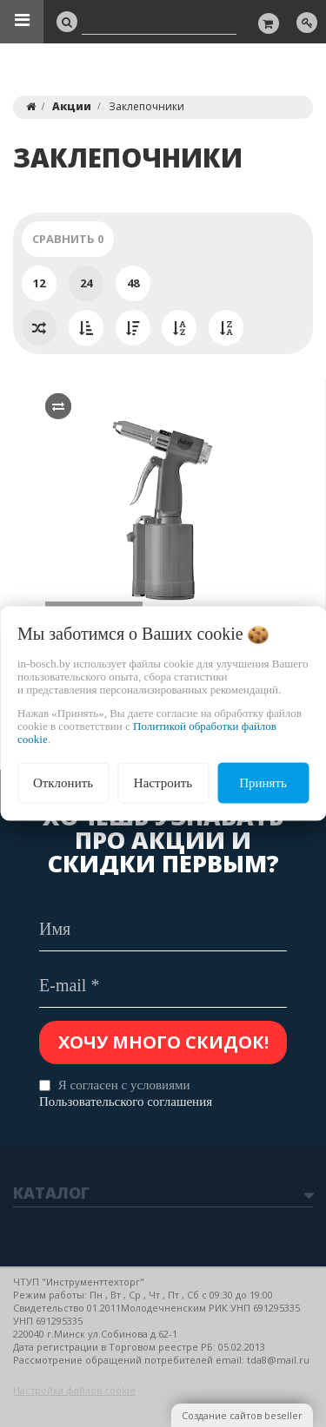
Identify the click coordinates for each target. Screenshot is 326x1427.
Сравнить (67, 239)
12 (39, 283)
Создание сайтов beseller (242, 1415)
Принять (263, 783)
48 (133, 283)
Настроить (163, 783)
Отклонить (63, 783)
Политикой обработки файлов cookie (146, 733)
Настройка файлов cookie (74, 1390)
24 (86, 283)
